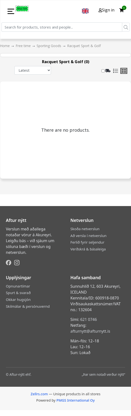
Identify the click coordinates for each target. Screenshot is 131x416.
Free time (24, 45)
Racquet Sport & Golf (84, 45)
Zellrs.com (39, 394)
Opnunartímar (18, 286)
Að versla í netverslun (89, 235)
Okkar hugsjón (18, 299)
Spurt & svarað (18, 292)
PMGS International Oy (75, 400)
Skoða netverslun (85, 228)
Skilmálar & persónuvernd (28, 306)
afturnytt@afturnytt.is (90, 331)
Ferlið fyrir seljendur (87, 242)
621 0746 (88, 319)
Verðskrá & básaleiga (88, 249)
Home (5, 45)
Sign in (106, 10)
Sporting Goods (49, 45)
